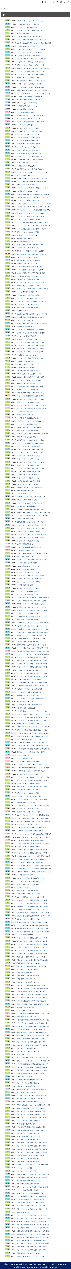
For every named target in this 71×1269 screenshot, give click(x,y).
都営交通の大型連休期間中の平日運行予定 (29, 191)
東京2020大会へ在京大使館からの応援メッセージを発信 (33, 843)
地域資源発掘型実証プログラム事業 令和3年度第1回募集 (33, 1004)
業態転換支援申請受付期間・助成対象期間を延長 (31, 859)
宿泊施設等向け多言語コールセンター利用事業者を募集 (33, 1228)
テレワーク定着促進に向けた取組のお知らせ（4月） (32, 1221)
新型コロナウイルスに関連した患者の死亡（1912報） (33, 953)
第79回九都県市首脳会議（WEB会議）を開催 (30, 878)
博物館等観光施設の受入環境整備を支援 (29, 150)
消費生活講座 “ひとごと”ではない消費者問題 (30, 522)
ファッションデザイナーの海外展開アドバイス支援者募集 (33, 1218)
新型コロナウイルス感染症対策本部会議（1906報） (32, 985)
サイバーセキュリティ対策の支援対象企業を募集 (31, 698)
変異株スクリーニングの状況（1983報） (29, 77)
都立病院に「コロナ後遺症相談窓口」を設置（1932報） (33, 727)
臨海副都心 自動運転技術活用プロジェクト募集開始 (32, 314)
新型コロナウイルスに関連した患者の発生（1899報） (32, 1042)
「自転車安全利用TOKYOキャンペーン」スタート (32, 638)
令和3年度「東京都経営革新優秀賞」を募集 (30, 831)
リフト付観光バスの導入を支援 (26, 166)
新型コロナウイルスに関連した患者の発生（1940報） (33, 673)
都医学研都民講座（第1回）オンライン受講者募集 (31, 1032)
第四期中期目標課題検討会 (25, 544)
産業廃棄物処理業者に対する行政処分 (28, 884)
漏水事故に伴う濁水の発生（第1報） (28, 257)
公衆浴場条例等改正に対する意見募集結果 (29, 36)
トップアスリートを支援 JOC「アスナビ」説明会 (31, 525)
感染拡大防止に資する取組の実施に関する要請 (31, 377)
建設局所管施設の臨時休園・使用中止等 (29, 370)
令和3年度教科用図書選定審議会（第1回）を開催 (31, 1127)
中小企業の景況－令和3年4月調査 (27, 563)
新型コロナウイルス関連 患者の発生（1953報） (31, 528)
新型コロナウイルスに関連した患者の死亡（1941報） (33, 676)
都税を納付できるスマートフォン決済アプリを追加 (32, 711)
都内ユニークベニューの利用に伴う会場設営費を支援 (32, 1187)
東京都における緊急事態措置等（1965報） (29, 380)
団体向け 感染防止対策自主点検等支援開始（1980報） (33, 68)
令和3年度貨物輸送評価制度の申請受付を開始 (30, 1080)
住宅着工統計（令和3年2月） (25, 1076)
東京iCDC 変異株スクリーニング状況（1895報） (31, 1108)
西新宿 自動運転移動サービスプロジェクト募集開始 (32, 323)
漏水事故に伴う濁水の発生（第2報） (28, 263)
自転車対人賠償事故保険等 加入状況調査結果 (30, 317)
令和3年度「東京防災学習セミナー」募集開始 (30, 1098)
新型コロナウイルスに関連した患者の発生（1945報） (33, 657)
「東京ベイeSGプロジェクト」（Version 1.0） (31, 421)
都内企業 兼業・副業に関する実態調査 (28, 118)
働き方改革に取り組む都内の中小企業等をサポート (32, 626)
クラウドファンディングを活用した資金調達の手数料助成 (34, 834)
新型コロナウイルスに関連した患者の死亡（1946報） (33, 660)
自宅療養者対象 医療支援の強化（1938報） (30, 679)
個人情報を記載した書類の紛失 (26, 708)
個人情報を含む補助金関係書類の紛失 (28, 641)
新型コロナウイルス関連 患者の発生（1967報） (31, 348)
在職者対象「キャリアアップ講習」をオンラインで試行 (33, 629)
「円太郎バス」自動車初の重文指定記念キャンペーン (32, 188)
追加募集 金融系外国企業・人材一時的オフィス (31, 497)
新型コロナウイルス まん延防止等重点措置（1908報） (32, 960)
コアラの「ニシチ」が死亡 (24, 1168)
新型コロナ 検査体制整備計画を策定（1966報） (31, 396)
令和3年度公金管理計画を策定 (25, 1007)
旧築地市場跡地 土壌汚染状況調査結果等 (29, 260)
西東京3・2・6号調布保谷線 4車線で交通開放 (30, 251)
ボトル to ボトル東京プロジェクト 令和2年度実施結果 (33, 654)
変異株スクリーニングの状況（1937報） (29, 723)
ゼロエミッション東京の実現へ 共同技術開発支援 (31, 559)
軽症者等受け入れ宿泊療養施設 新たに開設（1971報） (33, 289)
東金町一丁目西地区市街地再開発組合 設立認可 (31, 273)
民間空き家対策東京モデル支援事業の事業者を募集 (31, 1240)
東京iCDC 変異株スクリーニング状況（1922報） (31, 897)
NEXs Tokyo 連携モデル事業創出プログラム (30, 147)
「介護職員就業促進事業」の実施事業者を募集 (30, 1199)
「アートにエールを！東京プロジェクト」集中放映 (32, 178)
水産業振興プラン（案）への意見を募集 (29, 55)
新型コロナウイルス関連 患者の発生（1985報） (31, 62)
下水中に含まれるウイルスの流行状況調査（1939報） (33, 682)
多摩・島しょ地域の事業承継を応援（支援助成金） (32, 330)
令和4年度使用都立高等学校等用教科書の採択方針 (31, 1001)
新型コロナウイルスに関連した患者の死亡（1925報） (33, 853)
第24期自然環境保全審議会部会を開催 (28, 761)
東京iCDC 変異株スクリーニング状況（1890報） (31, 1155)
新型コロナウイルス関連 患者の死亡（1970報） (31, 345)
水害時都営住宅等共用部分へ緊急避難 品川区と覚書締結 (33, 749)
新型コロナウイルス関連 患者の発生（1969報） (31, 342)
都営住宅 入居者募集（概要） (26, 519)
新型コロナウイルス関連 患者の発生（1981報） (31, 71)
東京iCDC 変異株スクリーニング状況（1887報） (31, 1202)
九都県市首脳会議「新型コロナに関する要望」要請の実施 (34, 43)
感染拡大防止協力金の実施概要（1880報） (29, 1253)
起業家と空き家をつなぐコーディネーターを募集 (31, 607)
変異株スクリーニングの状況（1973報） (29, 285)
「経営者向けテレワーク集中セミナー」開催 (30, 449)
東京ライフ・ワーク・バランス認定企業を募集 (31, 604)
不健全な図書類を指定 (23, 755)
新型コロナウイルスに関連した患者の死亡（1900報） (32, 1045)
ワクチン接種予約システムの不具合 (27, 162)
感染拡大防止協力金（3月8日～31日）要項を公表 (31, 40)
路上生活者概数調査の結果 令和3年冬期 (28, 99)
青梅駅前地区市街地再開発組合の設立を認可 (30, 509)
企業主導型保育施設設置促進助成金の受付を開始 (31, 827)
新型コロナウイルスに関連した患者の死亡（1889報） (32, 1152)
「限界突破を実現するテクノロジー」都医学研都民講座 (33, 515)
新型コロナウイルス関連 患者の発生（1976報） (31, 213)
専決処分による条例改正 (24, 1212)
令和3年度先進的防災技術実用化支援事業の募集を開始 (32, 1064)
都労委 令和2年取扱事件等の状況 (27, 500)
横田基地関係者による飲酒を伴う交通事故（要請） (31, 1117)
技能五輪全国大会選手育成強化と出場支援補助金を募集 (33, 1224)
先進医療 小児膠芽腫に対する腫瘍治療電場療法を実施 (32, 988)
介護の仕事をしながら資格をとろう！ (28, 46)
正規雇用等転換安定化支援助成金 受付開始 (29, 131)
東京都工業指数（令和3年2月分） (27, 109)
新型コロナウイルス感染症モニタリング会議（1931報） (33, 777)
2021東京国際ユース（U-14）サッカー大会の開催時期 (33, 805)
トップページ (5, 8)
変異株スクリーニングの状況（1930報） (29, 783)
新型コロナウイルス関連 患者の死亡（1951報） (31, 578)
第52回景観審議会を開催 (24, 758)
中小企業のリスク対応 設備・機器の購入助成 (30, 87)
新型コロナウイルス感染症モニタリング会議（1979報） (33, 207)
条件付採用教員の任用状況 (25, 490)
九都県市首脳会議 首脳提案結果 (26, 112)
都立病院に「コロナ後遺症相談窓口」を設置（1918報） (33, 912)
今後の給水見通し (22, 493)
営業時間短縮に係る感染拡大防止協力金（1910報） (32, 957)
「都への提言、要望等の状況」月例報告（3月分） (32, 229)
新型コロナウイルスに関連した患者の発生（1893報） (32, 1111)
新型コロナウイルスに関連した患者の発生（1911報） (33, 950)
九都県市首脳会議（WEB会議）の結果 (28, 481)
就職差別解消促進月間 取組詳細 (26, 326)
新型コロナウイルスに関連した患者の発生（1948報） (33, 610)
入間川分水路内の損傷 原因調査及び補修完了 (30, 266)
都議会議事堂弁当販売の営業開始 (27, 506)
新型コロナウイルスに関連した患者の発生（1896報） (32, 1067)
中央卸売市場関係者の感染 (25, 33)
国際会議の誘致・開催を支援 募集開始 (28, 1184)
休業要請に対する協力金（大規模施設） (29, 389)
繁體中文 (62, 2)
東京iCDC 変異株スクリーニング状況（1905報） (31, 991)
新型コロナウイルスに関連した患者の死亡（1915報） (33, 944)
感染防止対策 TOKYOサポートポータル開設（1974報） (33, 222)
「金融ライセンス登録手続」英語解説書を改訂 (31, 503)
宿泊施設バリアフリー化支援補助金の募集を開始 (31, 635)
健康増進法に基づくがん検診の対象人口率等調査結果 (32, 736)
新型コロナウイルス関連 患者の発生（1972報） (31, 282)
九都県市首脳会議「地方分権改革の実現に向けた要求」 (33, 122)
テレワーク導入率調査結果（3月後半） (28, 1190)
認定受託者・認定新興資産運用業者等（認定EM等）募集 (33, 916)
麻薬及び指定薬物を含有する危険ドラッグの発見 (31, 645)
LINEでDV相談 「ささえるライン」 (27, 175)
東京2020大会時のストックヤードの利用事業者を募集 (33, 815)
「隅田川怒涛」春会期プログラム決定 (28, 295)
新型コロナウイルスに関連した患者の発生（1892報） (32, 1143)
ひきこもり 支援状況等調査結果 (26, 336)
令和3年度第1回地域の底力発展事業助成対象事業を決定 (33, 1026)
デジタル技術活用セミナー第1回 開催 (28, 24)
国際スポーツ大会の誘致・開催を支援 (28, 695)
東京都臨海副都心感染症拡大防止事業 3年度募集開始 (32, 1177)
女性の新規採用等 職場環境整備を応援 (28, 137)
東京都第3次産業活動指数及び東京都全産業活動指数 (32, 1089)
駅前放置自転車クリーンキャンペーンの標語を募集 (32, 922)
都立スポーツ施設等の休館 (25, 361)
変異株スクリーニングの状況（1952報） (29, 582)
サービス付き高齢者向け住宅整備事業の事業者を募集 (32, 925)
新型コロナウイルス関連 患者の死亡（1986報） (31, 65)
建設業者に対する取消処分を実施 (26, 1092)
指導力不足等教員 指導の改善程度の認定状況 (30, 487)
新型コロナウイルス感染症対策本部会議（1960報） (32, 408)
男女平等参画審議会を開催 (25, 935)
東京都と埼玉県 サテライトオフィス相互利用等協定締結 (33, 597)
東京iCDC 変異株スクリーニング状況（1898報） (31, 1073)
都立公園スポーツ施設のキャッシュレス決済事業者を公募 (33, 1061)
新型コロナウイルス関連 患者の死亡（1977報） (31, 216)
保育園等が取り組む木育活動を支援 (27, 140)
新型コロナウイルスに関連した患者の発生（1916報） (33, 938)
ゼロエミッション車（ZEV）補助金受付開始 (30, 446)
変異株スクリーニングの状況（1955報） (29, 531)
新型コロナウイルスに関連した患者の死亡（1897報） (32, 1070)
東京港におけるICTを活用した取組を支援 (29, 796)
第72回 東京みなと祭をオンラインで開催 (29, 739)
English (50, 2)
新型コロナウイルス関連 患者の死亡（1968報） (31, 352)
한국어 (68, 2)
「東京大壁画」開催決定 (24, 411)
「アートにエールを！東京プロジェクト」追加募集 (31, 1215)
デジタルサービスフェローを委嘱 (26, 1171)
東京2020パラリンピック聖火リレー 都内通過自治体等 (32, 1165)
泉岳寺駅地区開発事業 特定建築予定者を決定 (30, 692)
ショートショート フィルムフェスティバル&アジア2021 (33, 226)
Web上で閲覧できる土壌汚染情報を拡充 (28, 1120)
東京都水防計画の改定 (23, 887)
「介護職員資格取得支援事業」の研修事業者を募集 (31, 1196)
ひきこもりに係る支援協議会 (25, 569)
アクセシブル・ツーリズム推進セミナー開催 (30, 159)
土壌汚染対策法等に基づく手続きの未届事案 (30, 244)
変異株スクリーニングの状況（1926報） (29, 846)
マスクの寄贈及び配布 (23, 1054)
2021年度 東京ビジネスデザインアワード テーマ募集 (32, 837)
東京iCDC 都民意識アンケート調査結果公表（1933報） (33, 733)
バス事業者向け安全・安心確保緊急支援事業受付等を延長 (34, 868)
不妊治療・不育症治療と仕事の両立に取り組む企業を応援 (34, 821)
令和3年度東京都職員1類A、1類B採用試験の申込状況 (32, 686)
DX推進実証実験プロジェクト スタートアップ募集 (32, 90)
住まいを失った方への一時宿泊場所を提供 (29, 881)
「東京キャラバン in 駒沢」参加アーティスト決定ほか (33, 553)
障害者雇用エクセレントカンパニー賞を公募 (30, 115)
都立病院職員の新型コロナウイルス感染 (29, 427)
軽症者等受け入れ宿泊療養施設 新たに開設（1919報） (33, 906)
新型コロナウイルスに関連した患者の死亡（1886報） (32, 1206)
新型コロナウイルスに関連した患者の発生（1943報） (33, 664)
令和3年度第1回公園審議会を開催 (26, 1016)
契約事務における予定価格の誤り (26, 1010)
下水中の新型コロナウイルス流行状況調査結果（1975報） (34, 210)
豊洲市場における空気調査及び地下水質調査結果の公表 (33, 1174)
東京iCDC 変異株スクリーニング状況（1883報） (31, 1256)
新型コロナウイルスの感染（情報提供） (29, 339)
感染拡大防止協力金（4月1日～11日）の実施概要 (31, 58)
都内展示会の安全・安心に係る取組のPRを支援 (30, 1193)
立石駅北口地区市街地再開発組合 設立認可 (29, 276)
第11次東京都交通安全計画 (25, 320)
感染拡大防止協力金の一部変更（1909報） (29, 963)
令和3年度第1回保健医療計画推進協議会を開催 (31, 840)
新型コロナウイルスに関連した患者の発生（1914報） (33, 941)
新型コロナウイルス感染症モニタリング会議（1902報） (33, 1035)
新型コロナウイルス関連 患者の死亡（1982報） (31, 74)
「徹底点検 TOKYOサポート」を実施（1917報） (31, 909)
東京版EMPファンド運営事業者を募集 (28, 919)
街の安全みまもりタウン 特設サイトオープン (30, 21)
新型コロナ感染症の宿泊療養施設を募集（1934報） (32, 730)
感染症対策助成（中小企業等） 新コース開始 (30, 440)
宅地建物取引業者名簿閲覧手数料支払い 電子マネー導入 (33, 1237)
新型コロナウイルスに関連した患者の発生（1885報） (32, 1209)
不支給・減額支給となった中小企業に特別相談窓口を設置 (33, 1105)
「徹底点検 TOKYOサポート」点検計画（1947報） (32, 616)
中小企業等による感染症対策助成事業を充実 (30, 862)
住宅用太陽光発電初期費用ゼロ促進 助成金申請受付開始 (33, 1231)
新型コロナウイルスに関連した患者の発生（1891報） (32, 1146)
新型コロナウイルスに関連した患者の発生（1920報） (33, 900)
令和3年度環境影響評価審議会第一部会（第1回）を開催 (33, 1013)
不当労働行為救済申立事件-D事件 (26, 979)
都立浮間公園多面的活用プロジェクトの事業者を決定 (32, 1057)
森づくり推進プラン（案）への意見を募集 (29, 52)
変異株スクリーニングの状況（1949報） (29, 613)
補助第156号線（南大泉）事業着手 (27, 437)
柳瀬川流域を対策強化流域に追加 (27, 184)
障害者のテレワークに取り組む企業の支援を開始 (31, 752)
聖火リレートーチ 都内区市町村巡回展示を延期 (31, 358)
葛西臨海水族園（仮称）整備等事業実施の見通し (31, 254)
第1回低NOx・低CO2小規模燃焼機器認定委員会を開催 (33, 651)
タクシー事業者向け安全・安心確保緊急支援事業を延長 (33, 865)
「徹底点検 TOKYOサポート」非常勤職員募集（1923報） (34, 856)
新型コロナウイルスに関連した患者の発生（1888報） (32, 1149)
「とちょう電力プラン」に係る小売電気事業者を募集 (32, 648)
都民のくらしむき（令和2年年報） (27, 103)
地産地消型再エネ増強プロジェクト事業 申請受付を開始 (33, 1234)
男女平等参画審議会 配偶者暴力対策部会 (29, 547)
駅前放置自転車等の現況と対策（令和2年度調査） (31, 1130)
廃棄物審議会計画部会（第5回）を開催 (28, 812)
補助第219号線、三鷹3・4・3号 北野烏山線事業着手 (32, 433)
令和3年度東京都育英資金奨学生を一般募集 (29, 1180)
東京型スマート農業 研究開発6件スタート (29, 471)
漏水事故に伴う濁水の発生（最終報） (28, 279)
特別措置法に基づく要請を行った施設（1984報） (31, 80)
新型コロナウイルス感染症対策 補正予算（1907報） (32, 966)
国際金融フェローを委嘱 (24, 238)
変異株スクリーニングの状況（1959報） (29, 465)
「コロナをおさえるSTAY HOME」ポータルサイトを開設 (34, 203)
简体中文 (55, 2)
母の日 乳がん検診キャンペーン (26, 556)
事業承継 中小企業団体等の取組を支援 (28, 144)
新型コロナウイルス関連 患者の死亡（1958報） (31, 468)
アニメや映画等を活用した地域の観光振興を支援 (31, 1029)
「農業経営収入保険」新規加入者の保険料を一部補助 (32, 745)
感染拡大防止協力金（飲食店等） (27, 383)
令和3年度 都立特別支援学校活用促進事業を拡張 (31, 771)
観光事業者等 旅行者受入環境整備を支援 (29, 153)
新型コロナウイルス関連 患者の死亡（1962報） (31, 405)
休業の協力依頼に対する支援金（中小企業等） (31, 393)
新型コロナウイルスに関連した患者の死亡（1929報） (33, 786)
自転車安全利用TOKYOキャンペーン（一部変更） (32, 49)
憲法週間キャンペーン (23, 311)
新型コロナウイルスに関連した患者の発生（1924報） (33, 849)
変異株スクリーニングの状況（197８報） (29, 219)
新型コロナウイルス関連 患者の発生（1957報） (31, 462)
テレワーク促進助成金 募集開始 (26, 125)
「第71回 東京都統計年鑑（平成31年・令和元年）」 (32, 301)
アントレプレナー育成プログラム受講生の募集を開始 (32, 742)
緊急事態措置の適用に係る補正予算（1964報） (31, 386)
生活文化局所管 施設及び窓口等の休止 (29, 364)
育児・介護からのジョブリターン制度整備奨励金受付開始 (34, 818)
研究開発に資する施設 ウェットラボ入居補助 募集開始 (33, 623)
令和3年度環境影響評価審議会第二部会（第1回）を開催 (33, 768)
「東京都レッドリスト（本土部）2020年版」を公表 (32, 764)
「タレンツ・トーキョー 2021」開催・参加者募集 (32, 181)
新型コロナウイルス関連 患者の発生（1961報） (31, 399)
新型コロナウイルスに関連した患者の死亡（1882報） (32, 1250)
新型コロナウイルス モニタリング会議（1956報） (32, 534)
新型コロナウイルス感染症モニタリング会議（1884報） (33, 1243)
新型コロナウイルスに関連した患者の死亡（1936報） (33, 720)
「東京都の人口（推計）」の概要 (27, 106)
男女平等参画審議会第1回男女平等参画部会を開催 (32, 601)
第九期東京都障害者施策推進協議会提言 (28, 1102)
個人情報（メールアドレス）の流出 (27, 484)
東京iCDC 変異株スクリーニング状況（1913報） (31, 947)
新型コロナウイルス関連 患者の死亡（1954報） (31, 537)
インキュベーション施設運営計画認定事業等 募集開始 (33, 632)
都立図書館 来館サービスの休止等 (27, 355)
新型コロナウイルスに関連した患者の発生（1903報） (32, 994)
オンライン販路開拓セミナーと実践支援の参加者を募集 (33, 931)
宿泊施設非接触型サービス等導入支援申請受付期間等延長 (34, 872)
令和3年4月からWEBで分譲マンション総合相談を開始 (32, 1023)
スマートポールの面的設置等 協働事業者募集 (30, 443)
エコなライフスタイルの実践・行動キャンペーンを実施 (33, 714)
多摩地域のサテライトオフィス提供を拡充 (29, 705)
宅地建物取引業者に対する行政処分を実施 (29, 689)
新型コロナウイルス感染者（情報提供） (29, 27)
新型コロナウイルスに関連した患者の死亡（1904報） (32, 998)
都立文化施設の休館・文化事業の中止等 (29, 374)
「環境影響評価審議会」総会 (25, 550)
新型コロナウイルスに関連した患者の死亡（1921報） (33, 903)
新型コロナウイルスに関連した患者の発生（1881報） (32, 1247)
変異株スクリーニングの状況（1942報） (29, 670)
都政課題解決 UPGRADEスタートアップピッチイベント (33, 512)
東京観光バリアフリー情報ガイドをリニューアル (31, 156)
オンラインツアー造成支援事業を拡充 (28, 200)
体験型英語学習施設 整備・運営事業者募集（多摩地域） (33, 194)
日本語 (44, 2)
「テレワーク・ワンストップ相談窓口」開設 (30, 452)
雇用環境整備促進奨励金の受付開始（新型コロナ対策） (33, 197)
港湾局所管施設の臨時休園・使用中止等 (29, 367)
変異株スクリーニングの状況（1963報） (29, 402)
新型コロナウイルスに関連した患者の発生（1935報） (33, 717)
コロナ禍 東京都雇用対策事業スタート (28, 292)
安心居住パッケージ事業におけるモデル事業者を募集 (32, 928)
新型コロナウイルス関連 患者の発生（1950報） (31, 575)
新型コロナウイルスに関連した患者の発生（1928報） (33, 780)
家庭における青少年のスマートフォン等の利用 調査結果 (33, 93)
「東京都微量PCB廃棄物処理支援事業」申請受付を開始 (33, 1020)
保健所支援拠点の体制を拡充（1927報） (29, 790)
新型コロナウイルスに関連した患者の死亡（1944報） (33, 667)
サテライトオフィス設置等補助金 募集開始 (29, 84)
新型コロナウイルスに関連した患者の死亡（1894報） (32, 1114)
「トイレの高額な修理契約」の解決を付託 (29, 96)
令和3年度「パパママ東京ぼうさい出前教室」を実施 (32, 1095)
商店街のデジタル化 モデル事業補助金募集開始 (31, 333)
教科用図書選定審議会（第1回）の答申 (28, 894)
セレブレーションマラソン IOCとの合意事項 (30, 30)
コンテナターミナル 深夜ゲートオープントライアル (32, 172)
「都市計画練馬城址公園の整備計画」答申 (29, 418)
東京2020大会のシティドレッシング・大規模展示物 (32, 799)
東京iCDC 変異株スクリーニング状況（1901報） (31, 1038)
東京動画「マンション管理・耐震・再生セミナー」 (32, 169)
